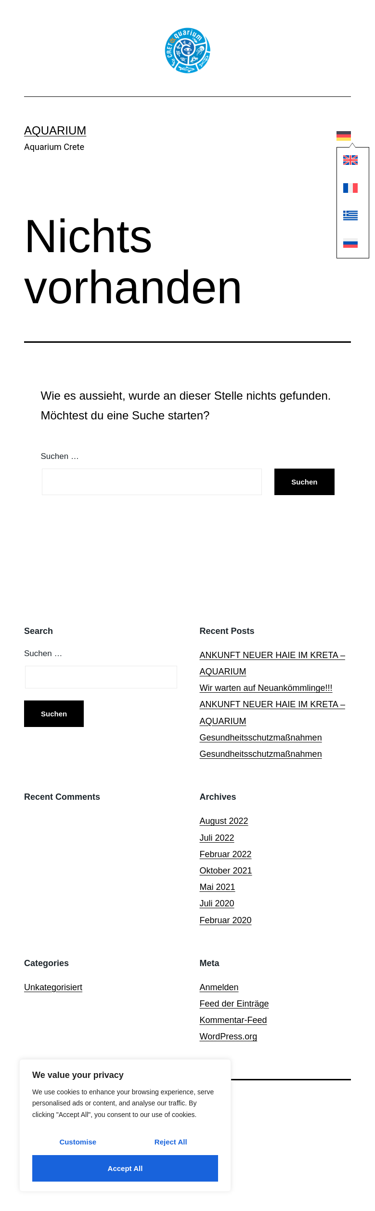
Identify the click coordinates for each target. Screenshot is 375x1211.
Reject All (171, 1142)
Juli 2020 (217, 903)
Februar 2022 (226, 854)
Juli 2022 (217, 838)
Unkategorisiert (53, 987)
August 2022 (224, 821)
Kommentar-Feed (233, 1020)
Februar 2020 (226, 920)
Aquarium (55, 130)
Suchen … (60, 456)
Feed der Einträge (234, 1004)
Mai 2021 (217, 887)
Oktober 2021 (226, 870)
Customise (77, 1142)
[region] (125, 1125)
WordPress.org (229, 1036)
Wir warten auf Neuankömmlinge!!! (266, 688)
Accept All (125, 1168)
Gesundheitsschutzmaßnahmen (261, 737)
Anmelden (219, 987)
